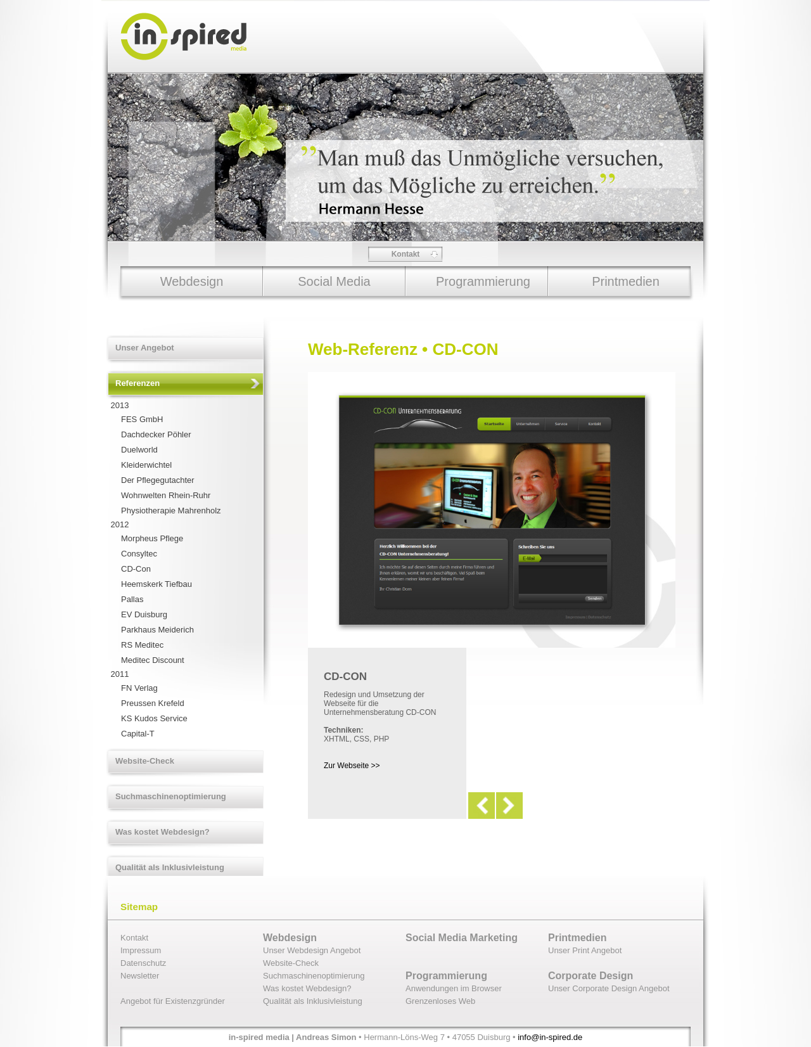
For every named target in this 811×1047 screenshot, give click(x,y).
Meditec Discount (152, 660)
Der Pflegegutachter (158, 480)
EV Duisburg (144, 614)
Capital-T (138, 733)
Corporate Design (590, 975)
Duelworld (139, 449)
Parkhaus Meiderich (157, 629)
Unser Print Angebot (585, 950)
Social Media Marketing (462, 937)
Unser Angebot (144, 347)
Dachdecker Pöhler (156, 434)
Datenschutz (143, 963)
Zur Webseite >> (352, 765)
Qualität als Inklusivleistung (169, 867)
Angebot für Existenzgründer (172, 1001)
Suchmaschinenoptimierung (170, 796)
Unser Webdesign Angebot (312, 950)
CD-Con (136, 569)
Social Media (334, 281)
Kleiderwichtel (146, 465)
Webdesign (192, 281)
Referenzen (137, 383)
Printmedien (626, 281)
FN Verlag (139, 688)
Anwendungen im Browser (454, 988)
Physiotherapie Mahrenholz (171, 510)
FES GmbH (142, 419)
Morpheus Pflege (152, 538)
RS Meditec (142, 645)
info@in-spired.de (550, 1037)
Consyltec (139, 553)
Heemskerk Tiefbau (156, 584)
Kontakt (406, 254)
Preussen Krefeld (152, 703)
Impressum (140, 950)
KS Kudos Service (154, 718)
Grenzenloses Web (440, 1001)
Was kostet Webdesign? (162, 832)
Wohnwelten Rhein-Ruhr (165, 495)
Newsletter (139, 975)
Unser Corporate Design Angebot (609, 988)
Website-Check (144, 761)
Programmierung (483, 281)
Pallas (132, 599)
